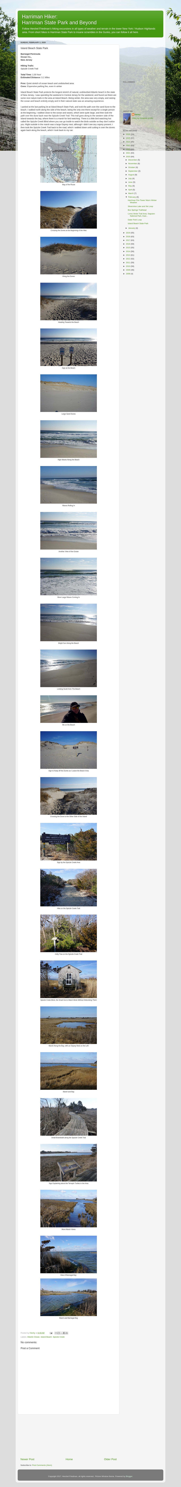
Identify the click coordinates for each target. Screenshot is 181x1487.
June (130, 182)
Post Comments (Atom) (42, 1465)
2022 (128, 149)
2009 (128, 270)
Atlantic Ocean (33, 1337)
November (133, 163)
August (131, 175)
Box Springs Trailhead (137, 210)
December (133, 160)
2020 (128, 157)
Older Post (110, 1459)
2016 (128, 244)
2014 (128, 251)
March (131, 193)
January (132, 228)
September (133, 171)
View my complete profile (142, 118)
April (130, 190)
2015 (128, 248)
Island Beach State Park (138, 223)
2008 (128, 274)
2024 (128, 142)
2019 (128, 233)
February (132, 197)
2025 (128, 138)
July (130, 178)
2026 (128, 134)
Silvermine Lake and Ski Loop (140, 206)
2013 (128, 255)
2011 (128, 262)
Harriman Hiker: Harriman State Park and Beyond (59, 19)
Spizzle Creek (58, 1337)
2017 (128, 240)
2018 (128, 236)
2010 (128, 266)
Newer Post (27, 1459)
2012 (128, 259)
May (130, 186)
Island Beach (46, 1337)
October (132, 167)
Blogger (129, 1476)
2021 (128, 153)
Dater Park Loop (135, 220)
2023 (128, 145)
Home (69, 1459)
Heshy (138, 114)
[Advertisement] (68, 1436)
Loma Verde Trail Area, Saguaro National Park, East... (141, 215)
